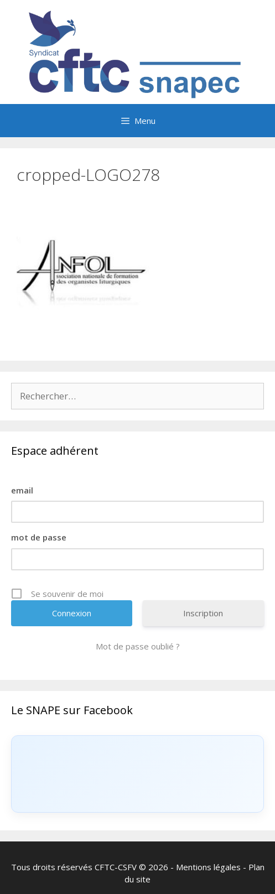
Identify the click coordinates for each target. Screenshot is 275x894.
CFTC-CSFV (116, 866)
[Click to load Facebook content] (137, 774)
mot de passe (38, 537)
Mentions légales (208, 866)
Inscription (203, 612)
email (22, 490)
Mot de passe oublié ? (138, 646)
